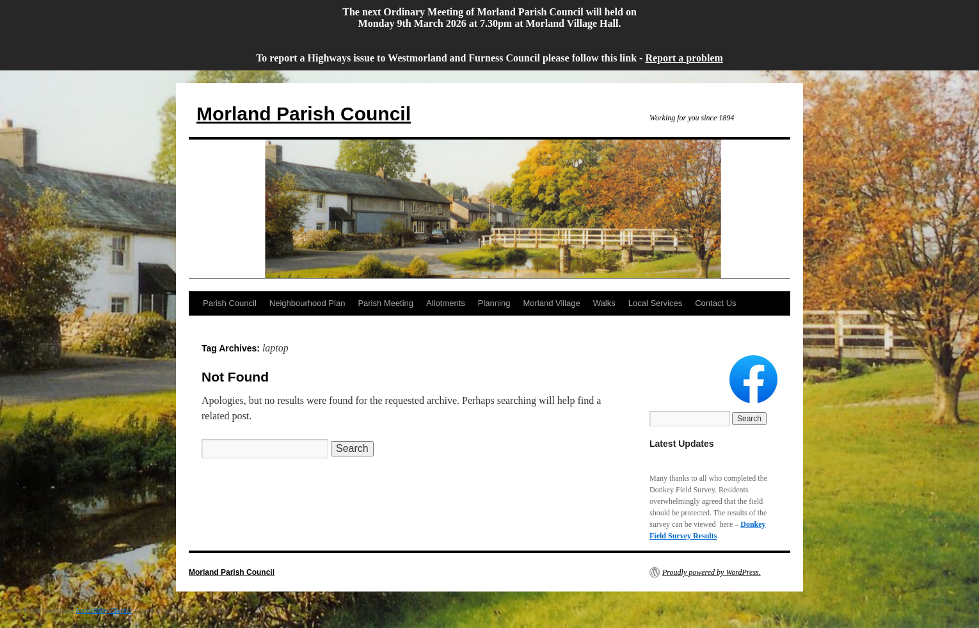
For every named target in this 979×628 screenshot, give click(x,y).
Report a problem (683, 57)
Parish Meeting (385, 303)
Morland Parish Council (303, 113)
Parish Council (230, 303)
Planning (494, 303)
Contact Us (715, 303)
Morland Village (551, 303)
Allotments (445, 303)
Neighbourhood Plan (307, 303)
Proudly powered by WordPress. (711, 572)
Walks (604, 303)
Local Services (655, 303)
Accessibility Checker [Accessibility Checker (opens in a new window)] (104, 610)
